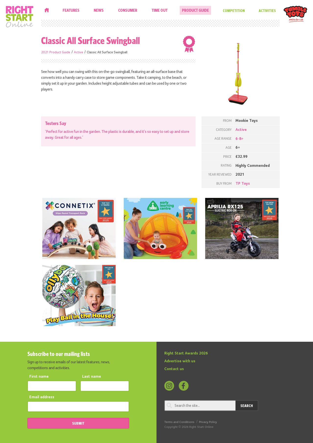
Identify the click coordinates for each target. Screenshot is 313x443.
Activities (267, 10)
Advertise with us (179, 361)
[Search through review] (199, 405)
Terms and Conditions (179, 422)
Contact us (174, 369)
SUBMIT (78, 423)
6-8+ (239, 139)
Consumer (127, 10)
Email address (41, 397)
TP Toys (242, 184)
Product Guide (195, 10)
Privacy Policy (208, 422)
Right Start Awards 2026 (186, 353)
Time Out (160, 10)
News (99, 10)
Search (246, 405)
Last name (91, 377)
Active (78, 52)
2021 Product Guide (55, 52)
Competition (234, 10)
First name (39, 377)
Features (71, 10)
